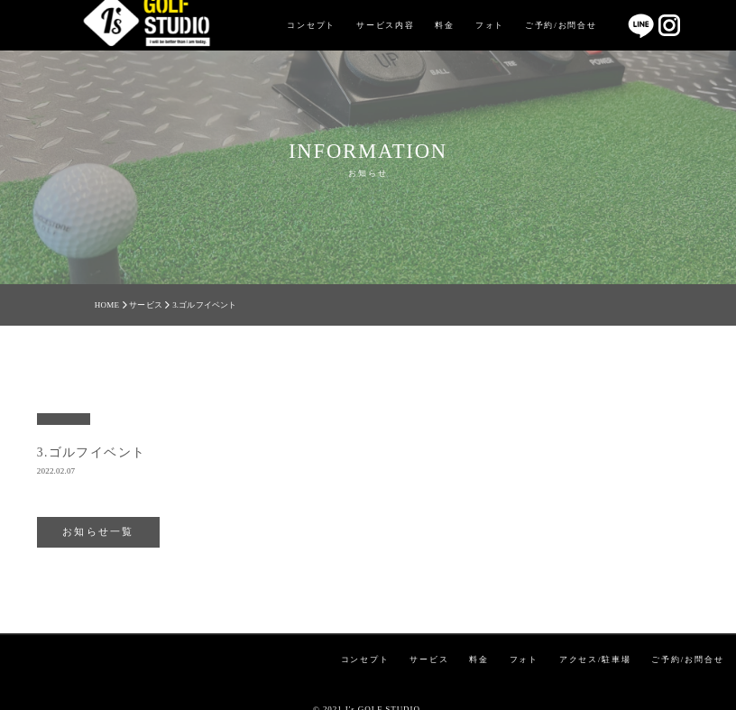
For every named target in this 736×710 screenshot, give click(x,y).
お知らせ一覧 (98, 531)
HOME (107, 304)
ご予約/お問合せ (561, 25)
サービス (145, 304)
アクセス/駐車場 (595, 659)
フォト (489, 25)
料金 (445, 25)
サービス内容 (385, 25)
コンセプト (311, 25)
